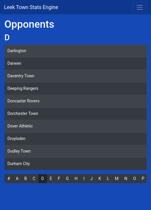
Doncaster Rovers (24, 101)
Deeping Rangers (23, 88)
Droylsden (17, 138)
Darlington (17, 50)
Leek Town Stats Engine (31, 7)
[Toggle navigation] (140, 7)
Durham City (19, 163)
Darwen (14, 63)
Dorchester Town (23, 113)
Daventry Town (21, 76)
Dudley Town (19, 151)
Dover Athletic (20, 126)
